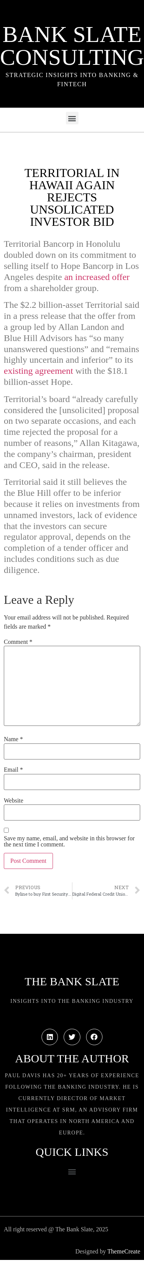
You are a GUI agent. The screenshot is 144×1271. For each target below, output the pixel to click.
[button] (72, 118)
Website (13, 801)
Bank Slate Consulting (72, 46)
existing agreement (38, 371)
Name (13, 739)
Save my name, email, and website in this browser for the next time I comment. (69, 841)
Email (13, 770)
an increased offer (97, 277)
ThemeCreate (123, 1251)
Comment (18, 642)
